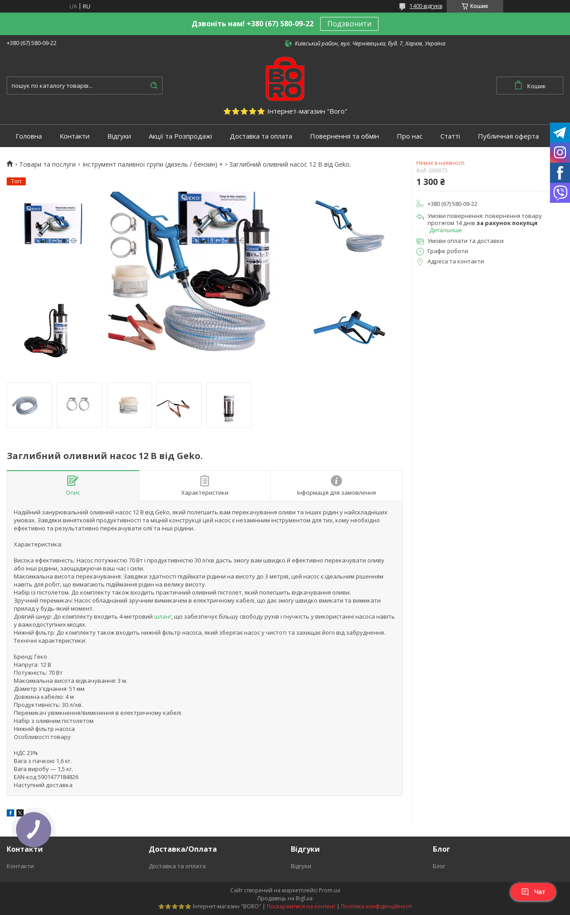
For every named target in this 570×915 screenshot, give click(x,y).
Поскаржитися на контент (301, 906)
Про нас (410, 136)
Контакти (75, 136)
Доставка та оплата (261, 136)
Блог (439, 866)
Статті (450, 136)
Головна (29, 136)
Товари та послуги (47, 164)
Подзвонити (349, 24)
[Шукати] (154, 85)
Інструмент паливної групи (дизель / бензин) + (152, 164)
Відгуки (119, 136)
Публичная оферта (508, 136)
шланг (162, 616)
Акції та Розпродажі (180, 136)
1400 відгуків (426, 6)
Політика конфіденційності (376, 906)
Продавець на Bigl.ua (285, 898)
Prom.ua (329, 890)
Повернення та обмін (344, 136)
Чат (533, 892)
